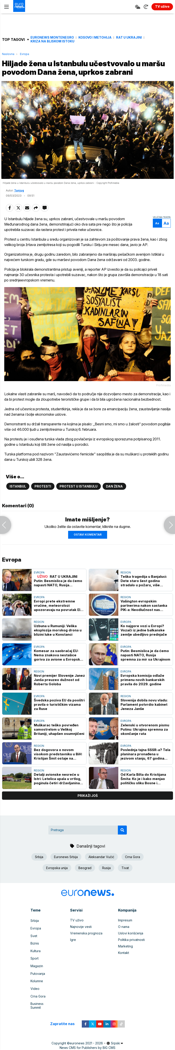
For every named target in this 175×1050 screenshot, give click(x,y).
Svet (33, 949)
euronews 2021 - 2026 (86, 1043)
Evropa (24, 54)
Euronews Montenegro (52, 37)
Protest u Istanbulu (78, 502)
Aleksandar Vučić (101, 873)
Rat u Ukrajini (129, 37)
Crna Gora (132, 873)
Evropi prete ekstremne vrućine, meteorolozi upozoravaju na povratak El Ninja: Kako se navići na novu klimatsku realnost (58, 621)
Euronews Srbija (66, 873)
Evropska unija (57, 884)
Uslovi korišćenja (130, 949)
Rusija (106, 884)
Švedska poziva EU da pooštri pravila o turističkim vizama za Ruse (59, 720)
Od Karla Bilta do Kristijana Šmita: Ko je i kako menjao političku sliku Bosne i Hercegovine (143, 794)
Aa (156, 235)
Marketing (125, 962)
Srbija (39, 873)
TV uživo (77, 936)
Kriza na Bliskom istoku (52, 41)
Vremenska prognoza (86, 949)
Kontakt (123, 969)
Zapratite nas (65, 1023)
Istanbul (18, 502)
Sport (34, 969)
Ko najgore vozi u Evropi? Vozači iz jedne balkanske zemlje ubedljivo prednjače (144, 646)
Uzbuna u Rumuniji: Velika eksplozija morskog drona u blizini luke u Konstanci (58, 646)
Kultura (35, 962)
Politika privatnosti (131, 956)
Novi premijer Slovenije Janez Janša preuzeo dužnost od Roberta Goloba (59, 695)
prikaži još (88, 811)
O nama (123, 943)
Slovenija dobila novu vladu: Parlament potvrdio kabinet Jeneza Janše (144, 720)
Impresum (125, 936)
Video (34, 995)
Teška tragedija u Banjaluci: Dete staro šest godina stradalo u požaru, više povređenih (144, 596)
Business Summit (42, 1008)
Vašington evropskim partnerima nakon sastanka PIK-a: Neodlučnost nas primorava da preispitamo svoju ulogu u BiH (144, 621)
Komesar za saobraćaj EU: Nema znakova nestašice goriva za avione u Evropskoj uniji (58, 671)
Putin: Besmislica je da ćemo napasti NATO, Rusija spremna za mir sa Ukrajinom (145, 671)
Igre (73, 956)
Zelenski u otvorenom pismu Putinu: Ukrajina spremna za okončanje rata (145, 745)
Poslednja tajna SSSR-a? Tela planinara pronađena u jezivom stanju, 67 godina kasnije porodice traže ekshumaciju (145, 770)
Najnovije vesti (81, 943)
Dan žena (114, 502)
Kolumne (36, 988)
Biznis (34, 956)
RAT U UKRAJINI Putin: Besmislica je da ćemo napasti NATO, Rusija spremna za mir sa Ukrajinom (59, 596)
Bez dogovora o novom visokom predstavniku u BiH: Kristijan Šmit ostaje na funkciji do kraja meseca (58, 770)
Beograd (84, 884)
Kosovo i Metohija (95, 37)
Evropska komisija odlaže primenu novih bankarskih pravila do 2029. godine (142, 695)
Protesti (43, 502)
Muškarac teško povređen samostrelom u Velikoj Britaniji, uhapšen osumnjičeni (59, 745)
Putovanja (37, 982)
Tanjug (19, 202)
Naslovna (8, 54)
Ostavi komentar (88, 550)
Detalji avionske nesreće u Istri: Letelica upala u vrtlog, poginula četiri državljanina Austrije (57, 794)
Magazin (36, 975)
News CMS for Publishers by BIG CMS (87, 1047)
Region (126, 588)
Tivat (125, 884)
